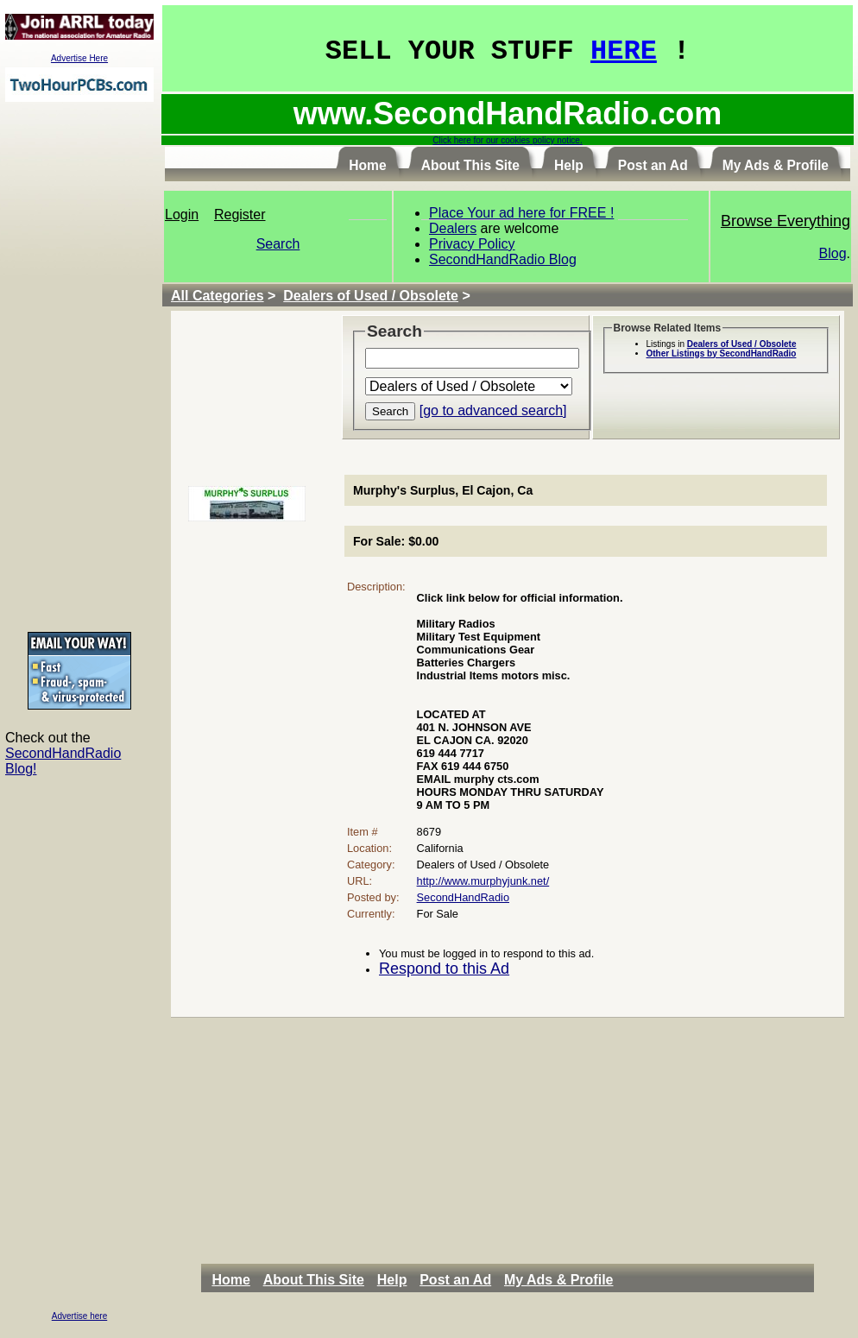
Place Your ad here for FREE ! (521, 212)
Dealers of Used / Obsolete (370, 295)
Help (392, 1279)
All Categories (217, 295)
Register (240, 214)
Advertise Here (79, 58)
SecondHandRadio (463, 897)
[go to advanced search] (493, 410)
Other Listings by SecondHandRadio (722, 353)
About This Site (313, 1279)
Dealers (452, 228)
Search (278, 244)
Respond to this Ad (444, 968)
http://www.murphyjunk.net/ (483, 880)
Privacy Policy (472, 244)
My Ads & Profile (559, 1279)
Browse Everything (785, 221)
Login (182, 214)
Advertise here (79, 1316)
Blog (833, 253)
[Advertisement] (79, 366)
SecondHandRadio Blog (503, 259)
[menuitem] (235, 1280)
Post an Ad (455, 1279)
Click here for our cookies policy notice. (507, 140)
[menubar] (417, 1280)
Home (230, 1279)
